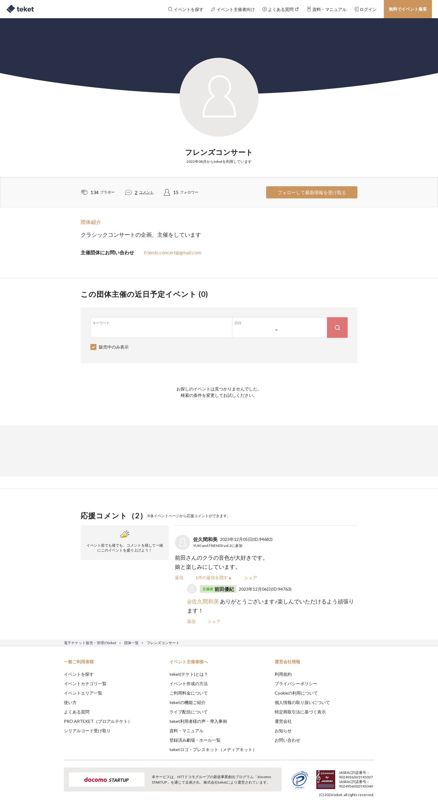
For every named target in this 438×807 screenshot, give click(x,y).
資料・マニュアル (186, 730)
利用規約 (283, 674)
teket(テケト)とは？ (188, 674)
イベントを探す (79, 674)
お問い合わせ (287, 740)
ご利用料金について (188, 692)
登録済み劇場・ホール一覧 (195, 740)
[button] (54, 784)
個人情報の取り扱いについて (302, 702)
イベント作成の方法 (188, 683)
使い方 (70, 702)
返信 (179, 577)
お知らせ (283, 730)
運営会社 (283, 721)
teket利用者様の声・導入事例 (198, 721)
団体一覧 (131, 642)
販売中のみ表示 (114, 346)
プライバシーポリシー (296, 683)
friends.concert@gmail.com (172, 252)
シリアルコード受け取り (87, 730)
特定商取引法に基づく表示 (300, 711)
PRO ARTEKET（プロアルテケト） (98, 721)
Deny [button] (339, 776)
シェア (250, 577)
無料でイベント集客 (408, 9)
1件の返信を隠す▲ (214, 577)
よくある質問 (76, 711)
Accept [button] (370, 776)
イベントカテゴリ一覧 (85, 683)
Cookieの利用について (296, 692)
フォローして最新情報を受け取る (312, 192)
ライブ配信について (188, 711)
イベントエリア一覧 (83, 692)
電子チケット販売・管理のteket (90, 642)
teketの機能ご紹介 (187, 702)
